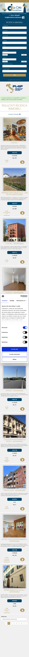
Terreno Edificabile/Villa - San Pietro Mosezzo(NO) (14, 193)
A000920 (14, 600)
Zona (4, 45)
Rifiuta (14, 359)
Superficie (5, 50)
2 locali (6, 461)
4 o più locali (6, 559)
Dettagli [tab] (12, 300)
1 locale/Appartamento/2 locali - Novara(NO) (14, 440)
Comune (5, 40)
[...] (8, 149)
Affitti (6, 507)
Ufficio (6, 408)
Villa (7, 213)
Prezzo (4, 57)
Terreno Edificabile (6, 212)
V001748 (14, 450)
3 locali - (14, 143)
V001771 (14, 252)
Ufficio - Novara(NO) (14, 391)
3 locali (6, 161)
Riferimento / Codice (7, 64)
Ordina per (4, 616)
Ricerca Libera (6, 69)
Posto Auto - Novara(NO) (14, 490)
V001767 (14, 203)
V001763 (14, 152)
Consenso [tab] (4, 300)
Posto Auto (7, 508)
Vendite (6, 160)
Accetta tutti (14, 349)
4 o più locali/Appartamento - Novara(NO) (14, 540)
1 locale (6, 459)
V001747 (14, 399)
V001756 (14, 550)
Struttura (5, 35)
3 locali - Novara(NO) (14, 244)
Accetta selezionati (14, 354)
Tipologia (5, 30)
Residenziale (7, 215)
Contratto (5, 25)
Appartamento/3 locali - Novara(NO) (14, 591)
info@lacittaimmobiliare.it (13, 17)
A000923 (14, 499)
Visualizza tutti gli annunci (14, 80)
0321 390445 (15, 15)
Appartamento (6, 460)
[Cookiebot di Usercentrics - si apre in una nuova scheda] (20, 296)
